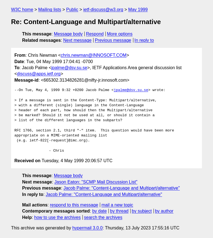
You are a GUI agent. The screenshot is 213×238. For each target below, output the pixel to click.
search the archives (103, 217)
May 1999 (138, 9)
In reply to (144, 40)
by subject (142, 211)
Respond (95, 34)
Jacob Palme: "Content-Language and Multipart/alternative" (121, 188)
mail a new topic (117, 205)
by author (164, 211)
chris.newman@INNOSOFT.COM (94, 55)
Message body (68, 34)
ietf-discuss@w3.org (103, 9)
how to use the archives (57, 217)
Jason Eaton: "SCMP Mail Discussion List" (95, 182)
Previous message (113, 40)
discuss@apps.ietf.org (39, 73)
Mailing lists (49, 9)
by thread (119, 211)
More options (120, 34)
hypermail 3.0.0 (87, 228)
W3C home (22, 9)
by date (99, 211)
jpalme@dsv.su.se (69, 67)
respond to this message (74, 205)
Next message (77, 40)
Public (72, 9)
